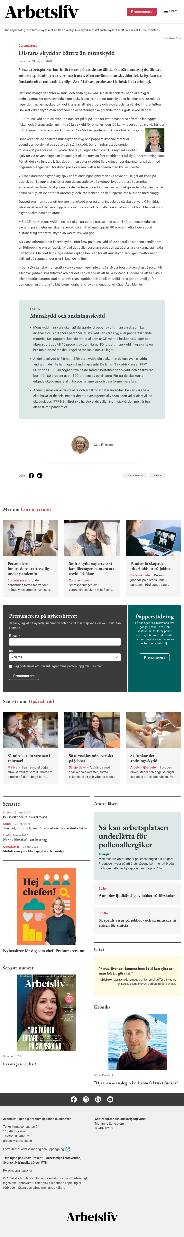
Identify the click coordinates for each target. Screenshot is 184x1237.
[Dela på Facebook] (31, 475)
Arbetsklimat (11, 846)
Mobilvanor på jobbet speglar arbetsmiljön (34, 851)
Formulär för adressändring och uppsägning (37, 1149)
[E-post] (110, 1099)
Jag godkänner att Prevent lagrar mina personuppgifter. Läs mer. (58, 666)
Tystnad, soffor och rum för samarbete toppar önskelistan (45, 828)
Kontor (7, 823)
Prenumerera (141, 12)
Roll (11, 651)
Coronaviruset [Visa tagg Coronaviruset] (135, 475)
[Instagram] (86, 1099)
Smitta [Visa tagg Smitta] (157, 475)
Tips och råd (41, 701)
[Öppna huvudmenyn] (170, 11)
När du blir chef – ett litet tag (25, 840)
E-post (14, 636)
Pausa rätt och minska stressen (25, 817)
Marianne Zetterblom (109, 1123)
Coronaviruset (28, 45)
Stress (7, 812)
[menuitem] (48, 11)
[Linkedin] (98, 1099)
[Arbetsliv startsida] (92, 1216)
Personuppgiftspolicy (17, 1170)
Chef (6, 835)
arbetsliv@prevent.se (17, 1141)
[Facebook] (74, 1099)
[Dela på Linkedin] (39, 475)
